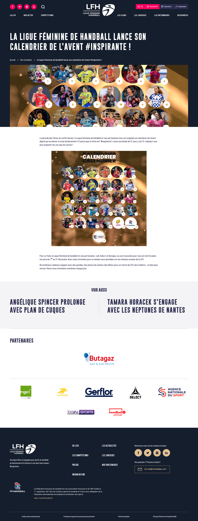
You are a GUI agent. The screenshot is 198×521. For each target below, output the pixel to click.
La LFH (13, 15)
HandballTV (152, 7)
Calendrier (166, 7)
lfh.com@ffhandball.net (152, 469)
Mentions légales (123, 516)
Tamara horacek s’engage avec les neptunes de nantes (146, 306)
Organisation (78, 474)
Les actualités (109, 445)
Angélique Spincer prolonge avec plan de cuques (48, 306)
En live (75, 445)
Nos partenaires (110, 465)
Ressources (182, 15)
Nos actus (28, 15)
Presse (75, 465)
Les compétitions (80, 455)
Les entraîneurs (161, 15)
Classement (180, 7)
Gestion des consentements (31, 516)
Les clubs (121, 15)
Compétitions (47, 15)
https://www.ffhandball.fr (43, 498)
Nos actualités (26, 60)
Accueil (12, 60)
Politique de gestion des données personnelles (79, 516)
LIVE (140, 7)
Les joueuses (140, 15)
